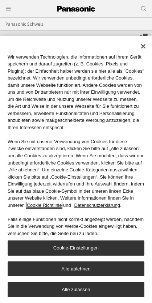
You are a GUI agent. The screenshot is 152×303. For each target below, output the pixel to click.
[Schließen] (143, 47)
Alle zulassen (76, 290)
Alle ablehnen (75, 269)
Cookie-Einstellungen (76, 248)
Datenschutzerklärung (97, 205)
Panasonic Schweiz (24, 24)
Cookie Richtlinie (44, 205)
